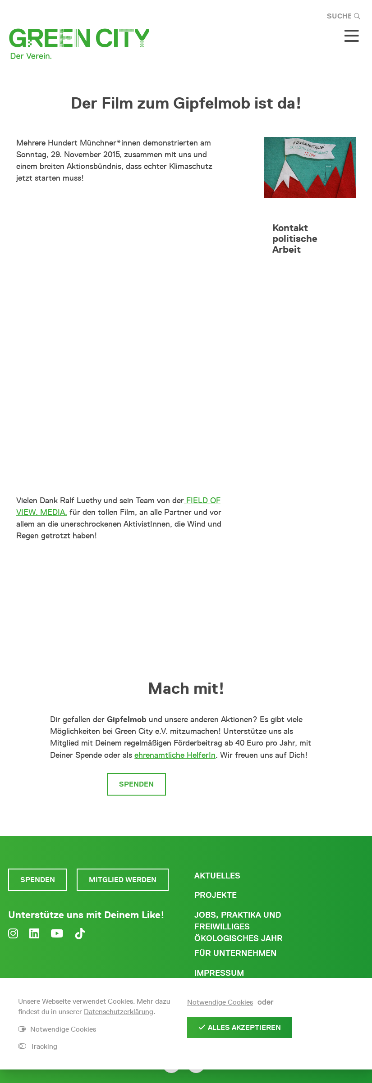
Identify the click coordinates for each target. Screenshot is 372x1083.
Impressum (219, 973)
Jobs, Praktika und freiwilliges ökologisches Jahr (238, 926)
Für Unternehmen (235, 953)
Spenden (136, 784)
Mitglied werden (220, 784)
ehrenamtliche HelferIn (175, 755)
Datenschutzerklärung (118, 1011)
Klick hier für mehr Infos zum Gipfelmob (110, 564)
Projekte (215, 895)
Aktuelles (217, 876)
